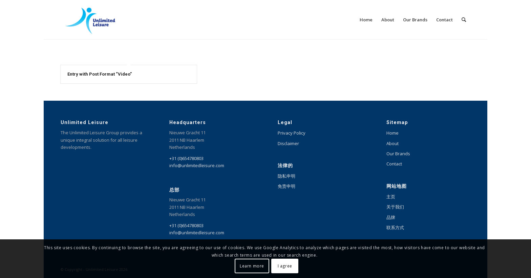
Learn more (252, 266)
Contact (394, 164)
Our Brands (398, 154)
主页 (390, 197)
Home (392, 133)
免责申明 (286, 186)
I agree (285, 266)
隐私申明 (286, 176)
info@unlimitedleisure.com (196, 165)
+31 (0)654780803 (186, 158)
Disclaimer (288, 143)
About (392, 143)
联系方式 (395, 227)
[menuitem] (366, 19)
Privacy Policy (291, 133)
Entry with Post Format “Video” (99, 74)
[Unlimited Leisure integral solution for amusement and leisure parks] (90, 19)
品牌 (390, 217)
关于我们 (395, 207)
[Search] (463, 19)
